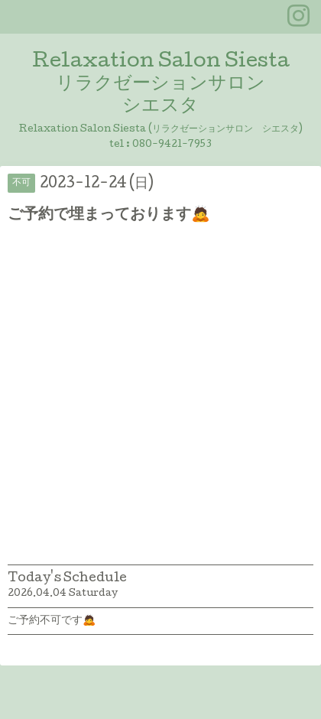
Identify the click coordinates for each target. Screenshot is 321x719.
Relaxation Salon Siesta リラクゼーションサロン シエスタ (161, 84)
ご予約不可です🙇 (52, 621)
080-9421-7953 (172, 145)
